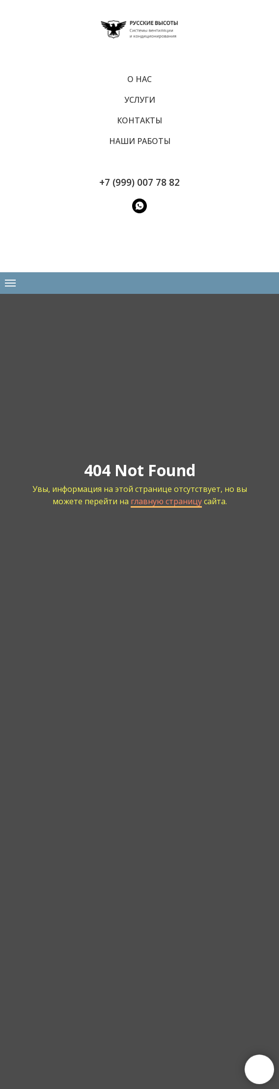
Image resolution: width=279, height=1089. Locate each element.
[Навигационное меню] (10, 283)
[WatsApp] (139, 206)
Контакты (139, 120)
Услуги (139, 99)
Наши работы (139, 141)
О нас (139, 79)
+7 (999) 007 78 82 (139, 182)
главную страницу (166, 501)
